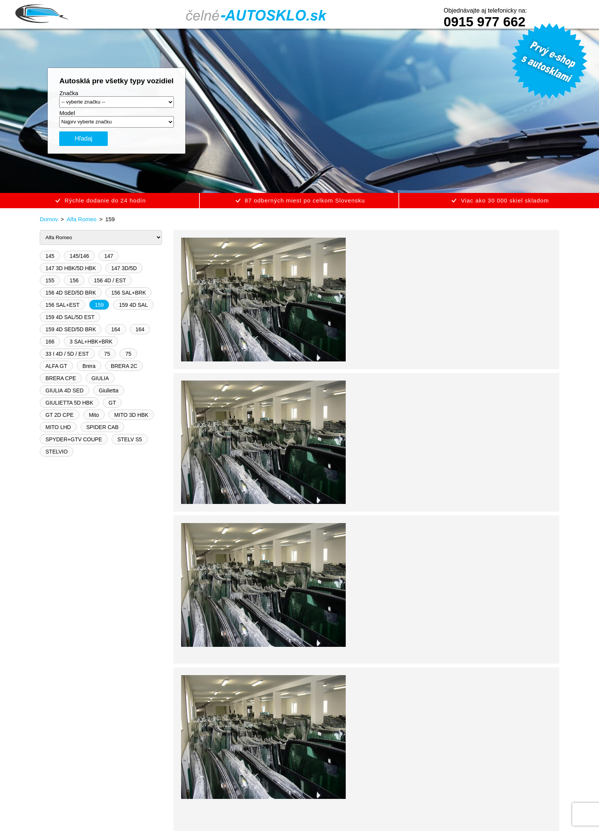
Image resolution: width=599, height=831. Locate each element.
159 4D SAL (133, 305)
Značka (68, 93)
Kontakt (353, 770)
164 (115, 329)
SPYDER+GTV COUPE (73, 439)
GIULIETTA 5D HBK (69, 403)
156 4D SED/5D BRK (70, 293)
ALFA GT (56, 366)
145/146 (79, 256)
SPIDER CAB (102, 427)
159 (99, 305)
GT (112, 403)
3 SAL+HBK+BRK (91, 342)
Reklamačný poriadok (248, 770)
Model (67, 113)
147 (108, 256)
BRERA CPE (60, 378)
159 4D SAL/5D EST (69, 317)
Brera (89, 366)
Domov (49, 219)
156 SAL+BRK (128, 293)
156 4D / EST (110, 280)
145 (49, 256)
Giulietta (108, 390)
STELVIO (56, 452)
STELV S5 (129, 439)
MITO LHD (58, 427)
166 (49, 342)
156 (74, 280)
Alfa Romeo (81, 219)
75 (107, 354)
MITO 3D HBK (131, 415)
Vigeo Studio (316, 814)
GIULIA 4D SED (64, 390)
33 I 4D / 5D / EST (67, 354)
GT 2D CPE (59, 415)
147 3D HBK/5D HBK (70, 268)
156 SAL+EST (62, 305)
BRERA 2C (124, 366)
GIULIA (100, 378)
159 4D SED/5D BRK (70, 329)
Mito (94, 415)
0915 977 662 (484, 21)
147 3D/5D (124, 268)
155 (49, 280)
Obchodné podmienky (126, 770)
